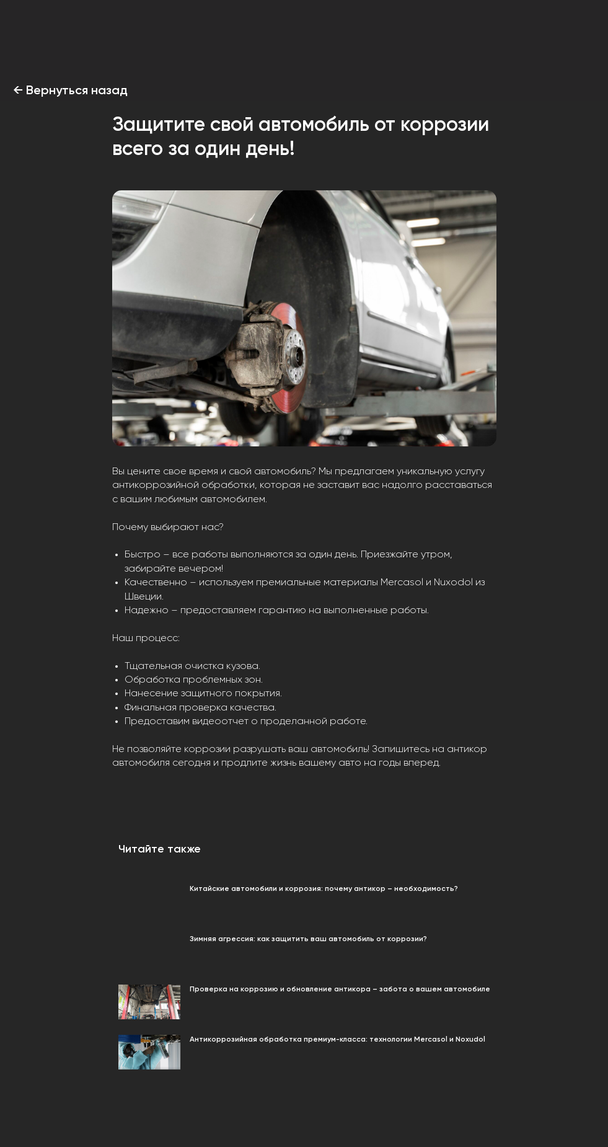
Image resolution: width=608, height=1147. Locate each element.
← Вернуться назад (70, 91)
